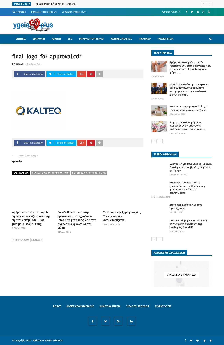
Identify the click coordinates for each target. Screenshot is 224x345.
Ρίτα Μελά (17, 64)
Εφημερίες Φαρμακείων (74, 11)
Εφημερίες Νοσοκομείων (43, 11)
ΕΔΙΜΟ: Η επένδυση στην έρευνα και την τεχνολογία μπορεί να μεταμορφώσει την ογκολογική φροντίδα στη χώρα (77, 220)
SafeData (57, 340)
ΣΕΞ (70, 38)
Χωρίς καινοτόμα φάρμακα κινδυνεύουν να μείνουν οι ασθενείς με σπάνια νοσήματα (187, 126)
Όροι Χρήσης (19, 11)
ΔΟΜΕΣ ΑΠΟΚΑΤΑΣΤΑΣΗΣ (80, 306)
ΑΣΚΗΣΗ (56, 38)
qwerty (17, 161)
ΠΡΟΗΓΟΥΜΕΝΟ (21, 240)
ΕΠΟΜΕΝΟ (36, 240)
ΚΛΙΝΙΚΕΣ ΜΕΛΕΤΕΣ (121, 38)
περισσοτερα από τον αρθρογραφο (50, 173)
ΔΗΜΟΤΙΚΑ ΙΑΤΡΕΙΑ (110, 306)
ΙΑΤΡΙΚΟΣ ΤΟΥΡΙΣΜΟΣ (91, 38)
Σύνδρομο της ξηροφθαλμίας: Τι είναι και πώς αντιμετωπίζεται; (122, 216)
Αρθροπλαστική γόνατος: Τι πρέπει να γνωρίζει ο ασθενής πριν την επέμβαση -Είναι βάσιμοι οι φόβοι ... (190, 67)
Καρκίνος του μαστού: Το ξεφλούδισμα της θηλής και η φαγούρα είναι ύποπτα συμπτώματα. (187, 187)
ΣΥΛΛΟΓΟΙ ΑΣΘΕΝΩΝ (137, 306)
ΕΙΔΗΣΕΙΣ (21, 38)
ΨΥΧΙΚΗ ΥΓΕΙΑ (165, 38)
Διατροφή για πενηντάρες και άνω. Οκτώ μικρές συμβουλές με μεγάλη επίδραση (191, 167)
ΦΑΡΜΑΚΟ (145, 38)
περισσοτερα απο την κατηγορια (89, 173)
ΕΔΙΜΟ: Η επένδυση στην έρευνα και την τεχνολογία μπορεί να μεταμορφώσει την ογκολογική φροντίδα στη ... (189, 89)
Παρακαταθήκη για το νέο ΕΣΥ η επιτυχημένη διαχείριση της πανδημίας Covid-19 (189, 224)
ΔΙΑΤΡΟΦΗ (39, 38)
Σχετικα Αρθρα (21, 173)
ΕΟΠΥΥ (57, 306)
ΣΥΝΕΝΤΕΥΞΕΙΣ (163, 306)
